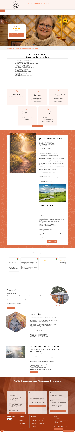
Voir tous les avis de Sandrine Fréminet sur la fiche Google (18, 276)
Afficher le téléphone (59, 423)
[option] (37, 263)
